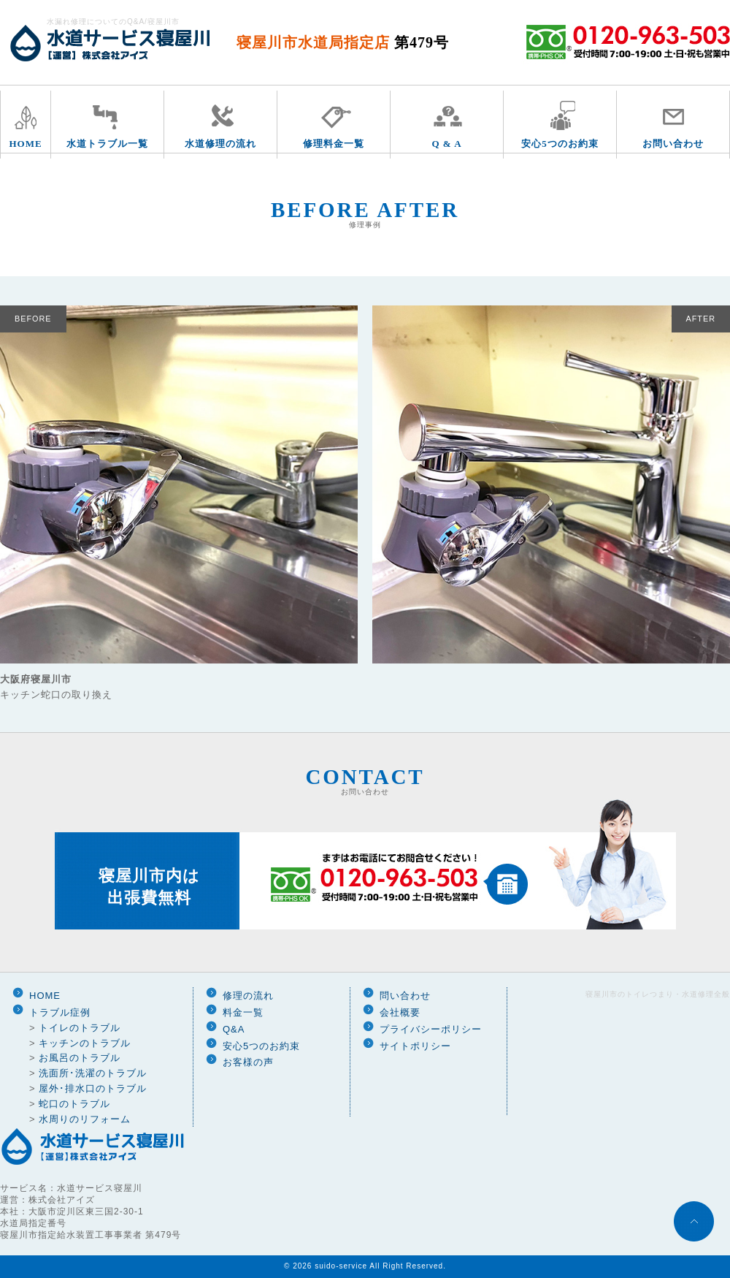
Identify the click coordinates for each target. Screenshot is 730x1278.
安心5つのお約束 (560, 143)
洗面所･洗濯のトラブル (93, 1073)
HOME (25, 143)
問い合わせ (405, 995)
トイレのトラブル (79, 1027)
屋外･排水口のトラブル (93, 1088)
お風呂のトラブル (79, 1057)
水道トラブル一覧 (107, 143)
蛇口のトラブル (74, 1103)
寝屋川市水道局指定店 (343, 42)
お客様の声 (248, 1062)
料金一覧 (243, 1012)
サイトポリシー (415, 1046)
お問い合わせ (673, 143)
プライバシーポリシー (431, 1029)
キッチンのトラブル (85, 1043)
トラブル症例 (60, 1012)
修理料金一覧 (333, 143)
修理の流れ (248, 995)
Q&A (234, 1029)
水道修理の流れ (220, 143)
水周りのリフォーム (85, 1119)
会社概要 (400, 1012)
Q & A (446, 143)
